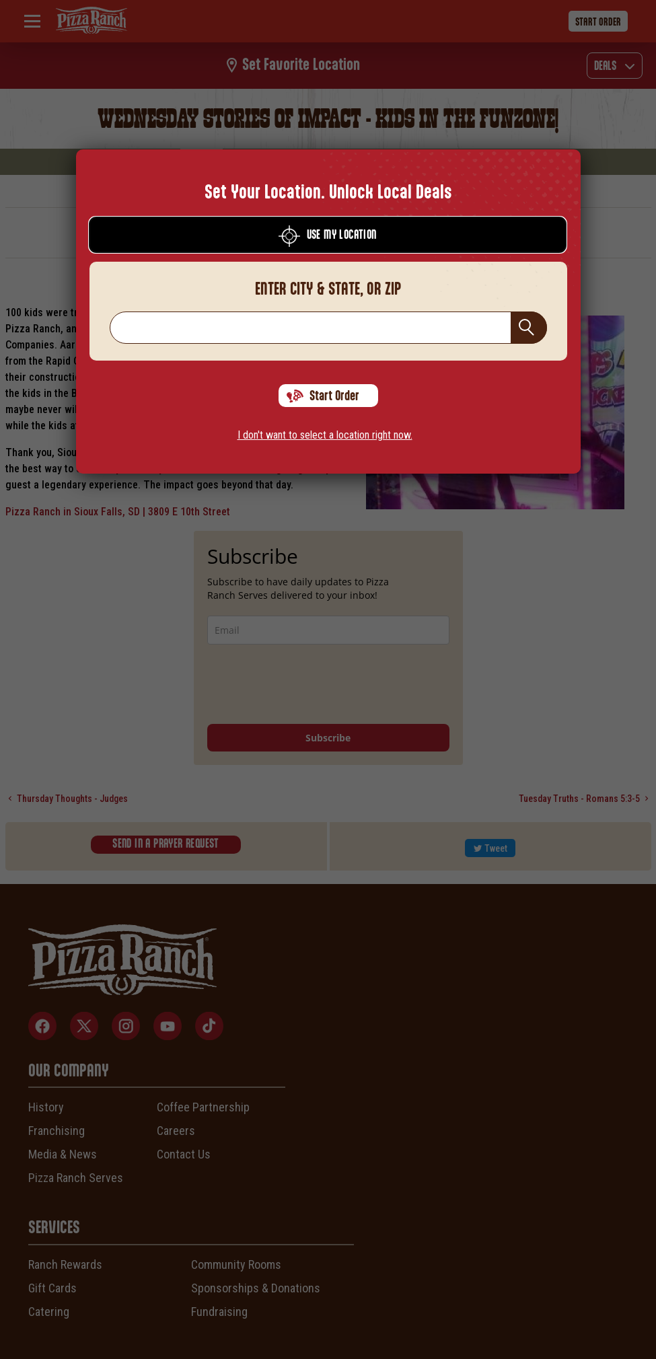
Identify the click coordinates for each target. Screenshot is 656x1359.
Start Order (323, 396)
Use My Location (328, 236)
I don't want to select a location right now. (325, 435)
